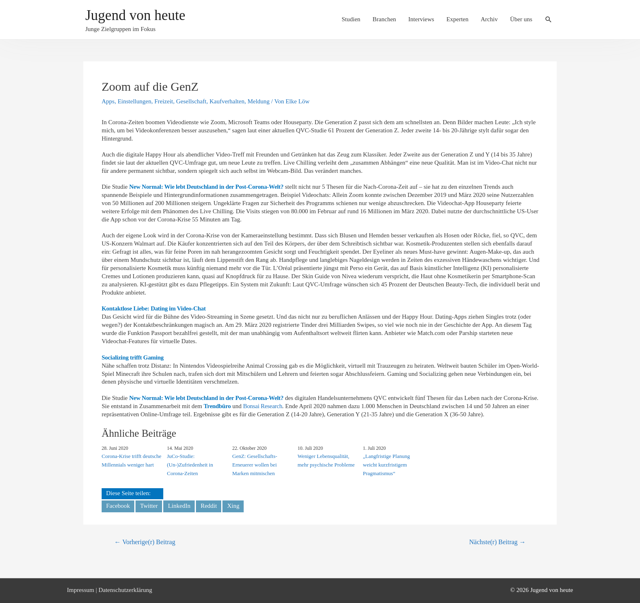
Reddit (208, 505)
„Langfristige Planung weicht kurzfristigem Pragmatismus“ (386, 464)
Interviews (421, 19)
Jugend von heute (135, 15)
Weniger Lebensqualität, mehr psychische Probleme (326, 460)
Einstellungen (134, 101)
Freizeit (163, 101)
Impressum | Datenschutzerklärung (109, 590)
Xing (233, 505)
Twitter (149, 505)
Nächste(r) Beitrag (497, 541)
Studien (351, 19)
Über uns (521, 19)
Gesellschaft (191, 101)
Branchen (384, 19)
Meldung (258, 101)
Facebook (118, 505)
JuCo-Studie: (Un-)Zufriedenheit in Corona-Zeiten (190, 464)
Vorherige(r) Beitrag (144, 541)
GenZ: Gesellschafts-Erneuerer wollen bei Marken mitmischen (254, 464)
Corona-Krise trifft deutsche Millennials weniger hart (131, 460)
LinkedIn (179, 505)
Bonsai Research (262, 406)
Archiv (489, 19)
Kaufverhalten (226, 101)
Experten (458, 19)
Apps (108, 101)
